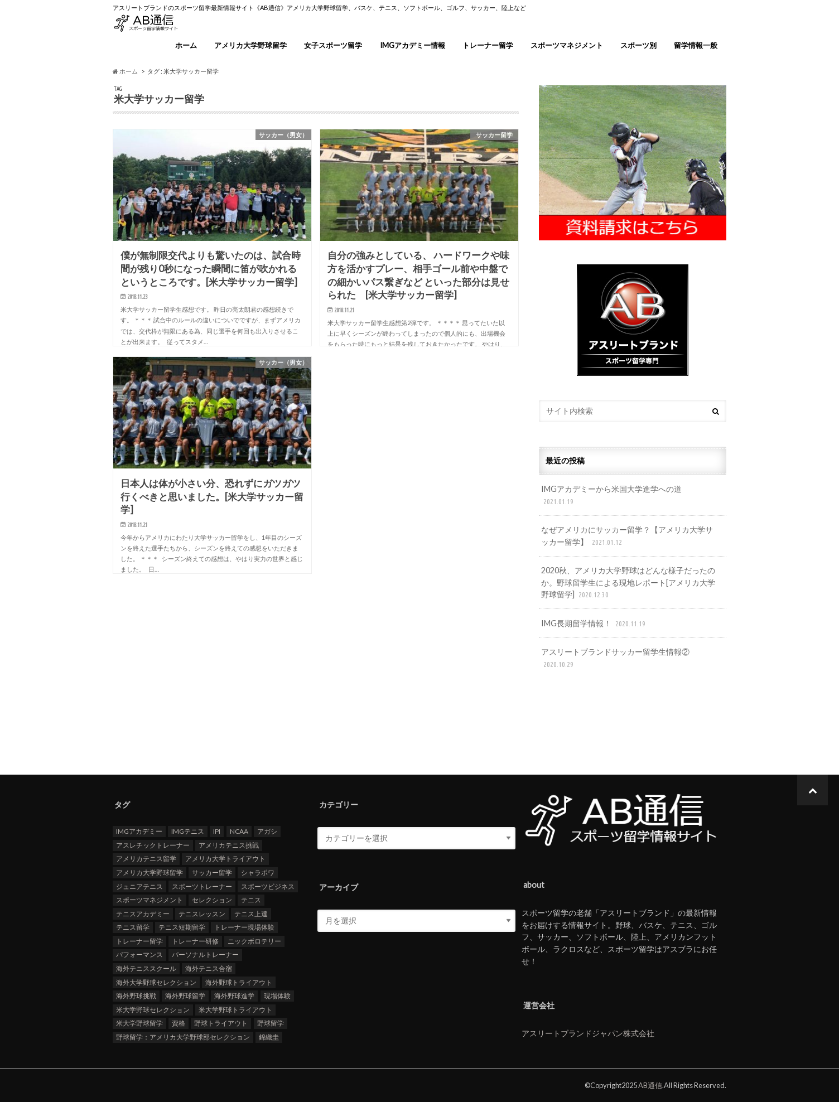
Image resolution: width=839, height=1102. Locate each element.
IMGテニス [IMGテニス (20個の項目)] (187, 831)
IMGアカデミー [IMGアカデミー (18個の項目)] (139, 831)
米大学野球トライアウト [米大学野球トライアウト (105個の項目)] (235, 1009)
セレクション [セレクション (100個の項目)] (212, 900)
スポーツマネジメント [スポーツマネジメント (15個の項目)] (149, 900)
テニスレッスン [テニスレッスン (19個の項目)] (202, 913)
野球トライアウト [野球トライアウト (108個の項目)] (221, 1023)
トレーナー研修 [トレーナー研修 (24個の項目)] (195, 940)
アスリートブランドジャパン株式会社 (588, 1033)
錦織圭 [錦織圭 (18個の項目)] (269, 1036)
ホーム (186, 45)
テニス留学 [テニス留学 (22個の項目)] (133, 927)
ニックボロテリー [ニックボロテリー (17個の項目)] (254, 940)
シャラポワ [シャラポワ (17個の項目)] (257, 872)
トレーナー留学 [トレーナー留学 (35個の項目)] (139, 940)
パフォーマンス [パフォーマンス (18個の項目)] (139, 954)
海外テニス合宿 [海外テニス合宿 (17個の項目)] (208, 968)
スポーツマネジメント (567, 45)
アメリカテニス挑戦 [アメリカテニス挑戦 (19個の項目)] (229, 844)
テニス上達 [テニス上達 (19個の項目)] (251, 913)
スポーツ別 (638, 45)
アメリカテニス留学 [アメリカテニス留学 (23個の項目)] (146, 858)
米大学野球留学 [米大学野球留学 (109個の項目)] (139, 1023)
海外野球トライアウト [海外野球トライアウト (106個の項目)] (238, 982)
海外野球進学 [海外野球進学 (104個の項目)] (234, 996)
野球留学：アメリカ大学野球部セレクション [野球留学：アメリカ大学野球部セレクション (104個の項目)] (183, 1036)
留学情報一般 (695, 45)
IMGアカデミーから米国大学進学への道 (611, 495)
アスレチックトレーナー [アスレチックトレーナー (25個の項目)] (153, 844)
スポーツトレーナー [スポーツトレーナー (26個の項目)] (202, 886)
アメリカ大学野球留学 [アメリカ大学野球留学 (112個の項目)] (149, 872)
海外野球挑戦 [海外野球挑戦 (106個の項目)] (136, 996)
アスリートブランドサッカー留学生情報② (615, 658)
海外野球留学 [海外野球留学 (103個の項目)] (185, 996)
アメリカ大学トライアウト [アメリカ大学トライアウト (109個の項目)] (225, 858)
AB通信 (650, 1085)
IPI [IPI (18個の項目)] (216, 831)
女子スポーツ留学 (333, 45)
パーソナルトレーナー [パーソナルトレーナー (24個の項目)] (205, 954)
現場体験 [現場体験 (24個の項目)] (277, 996)
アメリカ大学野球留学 (250, 45)
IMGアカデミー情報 (412, 45)
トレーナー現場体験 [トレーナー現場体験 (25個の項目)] (244, 927)
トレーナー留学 (487, 45)
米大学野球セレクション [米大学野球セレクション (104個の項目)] (153, 1009)
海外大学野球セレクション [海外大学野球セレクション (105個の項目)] (156, 982)
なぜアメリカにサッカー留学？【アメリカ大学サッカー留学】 (627, 536)
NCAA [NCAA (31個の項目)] (239, 831)
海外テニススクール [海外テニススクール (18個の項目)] (146, 968)
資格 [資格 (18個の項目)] (178, 1023)
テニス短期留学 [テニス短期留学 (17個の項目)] (181, 927)
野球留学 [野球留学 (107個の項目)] (270, 1023)
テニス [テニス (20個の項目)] (251, 900)
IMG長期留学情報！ (594, 623)
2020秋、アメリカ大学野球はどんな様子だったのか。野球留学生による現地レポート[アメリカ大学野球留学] (628, 583)
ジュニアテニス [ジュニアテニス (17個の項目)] (139, 886)
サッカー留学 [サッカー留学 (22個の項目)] (212, 872)
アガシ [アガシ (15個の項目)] (267, 831)
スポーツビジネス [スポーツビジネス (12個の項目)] (268, 886)
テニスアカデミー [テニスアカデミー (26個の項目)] (143, 913)
